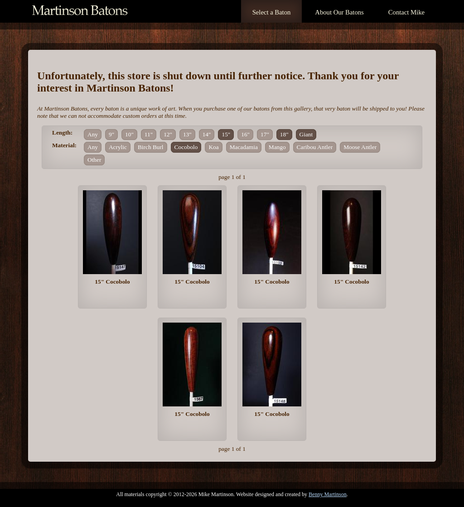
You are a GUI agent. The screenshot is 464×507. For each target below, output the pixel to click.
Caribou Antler (315, 147)
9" (111, 134)
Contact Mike (406, 12)
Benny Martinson (328, 494)
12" (168, 134)
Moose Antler (360, 147)
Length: (62, 132)
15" (226, 134)
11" (149, 134)
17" (265, 134)
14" (207, 134)
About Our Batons (339, 12)
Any (92, 134)
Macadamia (244, 147)
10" (129, 134)
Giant (306, 134)
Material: (64, 145)
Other (94, 159)
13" (187, 134)
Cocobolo (186, 147)
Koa (213, 147)
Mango (277, 147)
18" (284, 134)
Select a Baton (271, 12)
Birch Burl (151, 147)
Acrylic (118, 147)
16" (245, 134)
